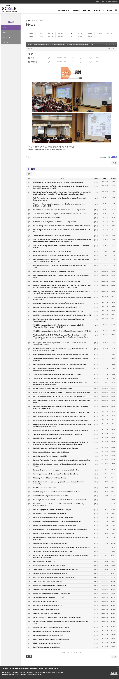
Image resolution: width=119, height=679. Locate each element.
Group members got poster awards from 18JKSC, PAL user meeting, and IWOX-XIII (60, 355)
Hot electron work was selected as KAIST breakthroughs (51, 593)
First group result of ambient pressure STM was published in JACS (54, 577)
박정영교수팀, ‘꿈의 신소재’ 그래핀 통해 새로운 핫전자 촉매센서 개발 (55, 569)
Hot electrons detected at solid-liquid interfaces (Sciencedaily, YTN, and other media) (61, 547)
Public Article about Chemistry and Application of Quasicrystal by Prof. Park (58, 311)
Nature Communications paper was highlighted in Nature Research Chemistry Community (58, 483)
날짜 (104, 179)
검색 (27, 656)
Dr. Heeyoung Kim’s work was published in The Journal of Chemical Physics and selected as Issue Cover (59, 344)
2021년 (70, 33)
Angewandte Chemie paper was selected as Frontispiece (51, 631)
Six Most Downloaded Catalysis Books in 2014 (48, 597)
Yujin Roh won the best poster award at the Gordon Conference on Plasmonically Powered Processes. (59, 199)
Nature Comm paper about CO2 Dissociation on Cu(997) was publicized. (57, 281)
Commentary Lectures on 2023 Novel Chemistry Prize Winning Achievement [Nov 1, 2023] (64, 44)
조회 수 (113, 179)
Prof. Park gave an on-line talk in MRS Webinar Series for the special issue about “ (60, 416)
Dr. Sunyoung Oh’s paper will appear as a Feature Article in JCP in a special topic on (61, 420)
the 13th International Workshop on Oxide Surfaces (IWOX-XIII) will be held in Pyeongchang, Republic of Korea (58, 370)
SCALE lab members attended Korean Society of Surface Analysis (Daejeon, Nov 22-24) (62, 315)
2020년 (80, 33)
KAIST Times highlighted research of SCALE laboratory (51, 639)
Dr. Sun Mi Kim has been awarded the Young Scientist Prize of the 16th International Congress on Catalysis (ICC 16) (60, 556)
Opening (5, 42)
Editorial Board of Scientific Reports (45, 601)
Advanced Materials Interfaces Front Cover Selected (50, 573)
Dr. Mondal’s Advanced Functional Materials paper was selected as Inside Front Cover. (61, 412)
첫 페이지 (65, 652)
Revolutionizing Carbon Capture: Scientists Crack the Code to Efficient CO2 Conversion (61, 226)
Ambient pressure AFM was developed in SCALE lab (50, 456)
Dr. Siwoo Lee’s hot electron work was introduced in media (52, 388)
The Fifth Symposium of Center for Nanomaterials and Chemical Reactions (57, 492)
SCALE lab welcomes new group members (47, 589)
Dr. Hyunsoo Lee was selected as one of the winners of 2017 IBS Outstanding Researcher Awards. (58, 505)
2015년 (40, 36)
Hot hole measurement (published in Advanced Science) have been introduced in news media (61, 401)
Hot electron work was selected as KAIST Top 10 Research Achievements (57, 522)
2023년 (50, 33)
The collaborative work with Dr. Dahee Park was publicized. (52, 236)
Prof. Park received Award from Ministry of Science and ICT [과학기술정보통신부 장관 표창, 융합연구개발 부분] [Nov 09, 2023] (61, 260)
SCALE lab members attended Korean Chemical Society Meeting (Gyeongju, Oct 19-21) (62, 331)
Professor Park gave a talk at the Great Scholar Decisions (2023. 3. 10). (57, 307)
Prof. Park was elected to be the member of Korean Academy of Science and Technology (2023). (58, 320)
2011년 (80, 36)
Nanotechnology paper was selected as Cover (48, 635)
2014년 (50, 36)
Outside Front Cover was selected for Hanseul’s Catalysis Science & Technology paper (61, 392)
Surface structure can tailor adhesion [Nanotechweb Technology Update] (57, 617)
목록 (114, 163)
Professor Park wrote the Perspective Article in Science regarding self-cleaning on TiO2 (61, 460)
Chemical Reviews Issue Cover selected (46, 609)
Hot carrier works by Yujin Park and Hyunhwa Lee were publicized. (54, 222)
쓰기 (114, 656)
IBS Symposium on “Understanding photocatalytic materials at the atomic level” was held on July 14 (61, 539)
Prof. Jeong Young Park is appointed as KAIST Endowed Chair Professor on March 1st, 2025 (61, 231)
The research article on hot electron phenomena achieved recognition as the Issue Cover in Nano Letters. (62, 298)
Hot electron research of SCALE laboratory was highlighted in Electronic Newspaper (60, 430)
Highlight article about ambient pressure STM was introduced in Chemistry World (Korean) (59, 465)
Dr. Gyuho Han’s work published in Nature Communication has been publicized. (59, 210)
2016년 (30, 36)
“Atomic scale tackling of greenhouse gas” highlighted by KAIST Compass (57, 375)
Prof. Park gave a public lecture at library (46, 647)
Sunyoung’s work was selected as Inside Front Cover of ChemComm (55, 474)
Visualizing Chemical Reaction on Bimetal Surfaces (49, 478)
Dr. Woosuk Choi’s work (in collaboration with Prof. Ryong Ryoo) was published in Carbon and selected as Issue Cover (60, 350)
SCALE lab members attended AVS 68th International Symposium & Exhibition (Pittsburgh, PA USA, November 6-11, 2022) (58, 326)
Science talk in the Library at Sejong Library (47, 581)
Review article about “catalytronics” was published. (50, 514)
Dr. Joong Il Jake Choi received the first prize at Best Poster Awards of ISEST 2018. (60, 500)
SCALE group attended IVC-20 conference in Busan (50, 543)
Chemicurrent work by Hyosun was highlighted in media (51, 627)
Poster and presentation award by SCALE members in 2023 (52, 251)
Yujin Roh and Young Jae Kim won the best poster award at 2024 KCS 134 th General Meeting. (61, 247)
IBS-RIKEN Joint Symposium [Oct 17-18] (47, 438)
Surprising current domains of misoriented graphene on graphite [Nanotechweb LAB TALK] (60, 622)
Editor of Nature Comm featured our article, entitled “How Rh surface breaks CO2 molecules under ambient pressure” (60, 383)
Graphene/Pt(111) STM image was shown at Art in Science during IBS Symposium (60, 530)
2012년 (70, 36)
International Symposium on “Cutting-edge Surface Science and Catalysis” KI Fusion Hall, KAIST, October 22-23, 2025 (61, 187)
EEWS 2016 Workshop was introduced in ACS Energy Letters (53, 518)
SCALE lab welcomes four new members (46, 613)
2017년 (109, 33)
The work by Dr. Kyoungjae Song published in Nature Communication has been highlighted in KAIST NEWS (59, 205)
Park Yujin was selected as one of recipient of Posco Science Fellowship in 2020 (59, 396)
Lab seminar (6, 37)
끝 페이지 (77, 652)
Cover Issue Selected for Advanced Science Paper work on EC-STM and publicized (60, 255)
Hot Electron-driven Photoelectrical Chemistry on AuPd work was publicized (58, 182)
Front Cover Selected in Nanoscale (44, 488)
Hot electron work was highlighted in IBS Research (49, 585)
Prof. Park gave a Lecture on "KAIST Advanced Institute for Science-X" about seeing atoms (61, 276)
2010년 (89, 36)
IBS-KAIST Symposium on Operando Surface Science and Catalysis (55, 448)
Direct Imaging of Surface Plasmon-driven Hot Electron (51, 452)
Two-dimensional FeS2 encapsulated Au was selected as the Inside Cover (57, 434)
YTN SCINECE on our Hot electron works (46, 218)
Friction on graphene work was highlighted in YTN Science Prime (54, 534)
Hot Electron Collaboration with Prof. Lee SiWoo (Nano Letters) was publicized (58, 303)
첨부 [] (30, 157)
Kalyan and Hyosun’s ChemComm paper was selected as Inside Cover (56, 470)
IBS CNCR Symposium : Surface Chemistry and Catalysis (52, 510)
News (4, 27)
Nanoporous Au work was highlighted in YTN (47, 605)
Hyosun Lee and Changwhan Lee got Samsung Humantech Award (54, 526)
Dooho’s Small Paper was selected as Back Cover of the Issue (53, 271)
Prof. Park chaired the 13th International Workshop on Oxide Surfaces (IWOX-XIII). (60, 365)
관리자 (30, 49)
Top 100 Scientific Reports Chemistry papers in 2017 (50, 496)
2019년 (89, 33)
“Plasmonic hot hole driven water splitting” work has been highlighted (55, 378)
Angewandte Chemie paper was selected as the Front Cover (52, 551)
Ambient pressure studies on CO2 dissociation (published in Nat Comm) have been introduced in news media (60, 407)
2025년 (30, 33)
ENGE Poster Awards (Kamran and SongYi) (47, 643)
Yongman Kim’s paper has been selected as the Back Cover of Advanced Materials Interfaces (60, 360)
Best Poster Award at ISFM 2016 (43, 561)
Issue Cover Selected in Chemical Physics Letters (49, 565)
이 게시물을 (102, 157)
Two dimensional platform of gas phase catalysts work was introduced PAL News (59, 214)
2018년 (99, 33)
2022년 (60, 33)
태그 (30, 656)
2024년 (40, 33)
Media (4, 32)
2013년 (60, 36)
